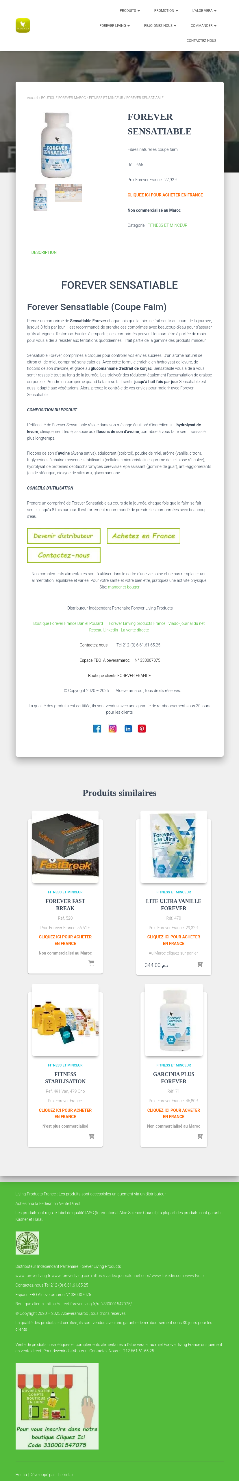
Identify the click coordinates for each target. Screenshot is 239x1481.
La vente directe (135, 630)
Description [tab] (44, 252)
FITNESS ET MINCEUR (106, 98)
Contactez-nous (201, 41)
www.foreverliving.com (71, 1275)
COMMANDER (203, 26)
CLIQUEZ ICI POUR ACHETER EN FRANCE (165, 195)
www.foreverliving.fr (33, 1275)
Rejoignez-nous (160, 26)
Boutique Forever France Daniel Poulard (69, 623)
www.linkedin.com (168, 1275)
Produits (130, 11)
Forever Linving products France (135, 623)
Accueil (32, 98)
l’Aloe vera (204, 11)
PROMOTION (166, 11)
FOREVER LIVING (115, 26)
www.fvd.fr (194, 1275)
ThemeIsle (65, 1474)
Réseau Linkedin (104, 630)
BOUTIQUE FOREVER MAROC (63, 98)
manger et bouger (124, 587)
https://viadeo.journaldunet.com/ (122, 1275)
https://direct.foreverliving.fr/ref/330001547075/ (89, 1304)
